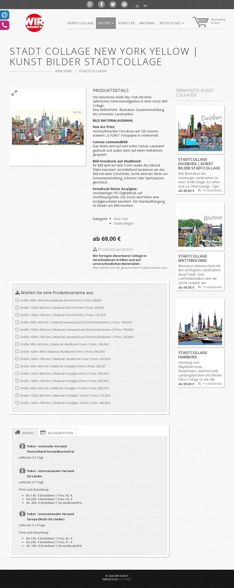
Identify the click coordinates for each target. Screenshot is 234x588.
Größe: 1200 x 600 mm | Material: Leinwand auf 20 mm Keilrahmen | (75, 330)
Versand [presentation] (24, 432)
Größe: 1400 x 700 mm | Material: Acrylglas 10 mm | (63, 403)
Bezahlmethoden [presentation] (56, 432)
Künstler (126, 23)
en (145, 5)
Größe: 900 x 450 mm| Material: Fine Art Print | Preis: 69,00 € (59, 300)
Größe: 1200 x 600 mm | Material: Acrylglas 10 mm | (63, 395)
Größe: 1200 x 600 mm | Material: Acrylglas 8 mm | (62, 374)
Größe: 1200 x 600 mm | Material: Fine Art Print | (60, 308)
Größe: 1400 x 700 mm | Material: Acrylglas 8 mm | (62, 381)
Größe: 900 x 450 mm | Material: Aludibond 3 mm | (62, 344)
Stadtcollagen (92, 71)
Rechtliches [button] (173, 25)
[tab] (24, 432)
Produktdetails (210, 190)
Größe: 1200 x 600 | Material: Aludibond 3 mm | (60, 352)
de (137, 5)
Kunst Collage (81, 23)
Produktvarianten (113, 249)
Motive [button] (106, 23)
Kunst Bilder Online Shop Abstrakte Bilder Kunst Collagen (34, 23)
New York (63, 71)
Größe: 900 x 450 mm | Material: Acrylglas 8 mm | (60, 366)
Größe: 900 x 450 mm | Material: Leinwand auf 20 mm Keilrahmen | (74, 322)
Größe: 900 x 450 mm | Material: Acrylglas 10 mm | (62, 388)
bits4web (125, 579)
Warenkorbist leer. (209, 21)
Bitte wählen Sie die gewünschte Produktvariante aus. (130, 268)
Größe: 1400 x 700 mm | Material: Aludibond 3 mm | (63, 359)
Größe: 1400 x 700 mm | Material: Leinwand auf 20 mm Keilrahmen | (75, 337)
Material (147, 23)
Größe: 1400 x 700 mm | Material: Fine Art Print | (61, 315)
